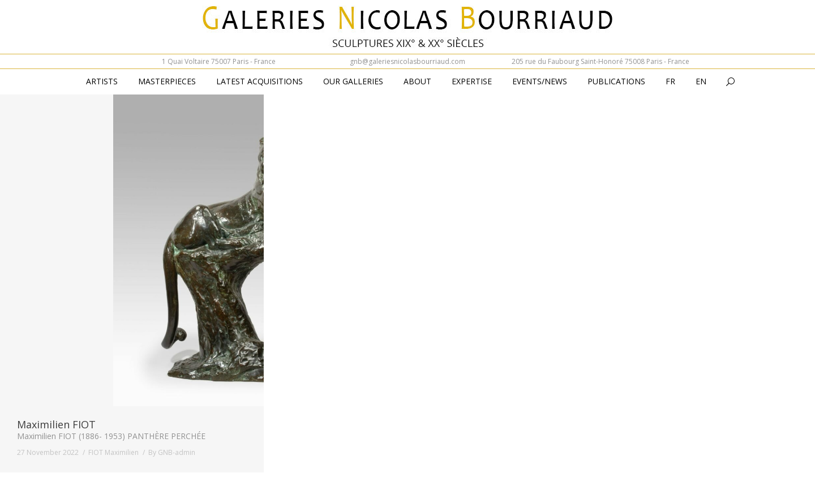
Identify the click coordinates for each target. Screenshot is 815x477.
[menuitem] (670, 82)
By (171, 452)
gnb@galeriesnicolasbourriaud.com (407, 61)
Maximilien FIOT (56, 424)
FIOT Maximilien (113, 452)
